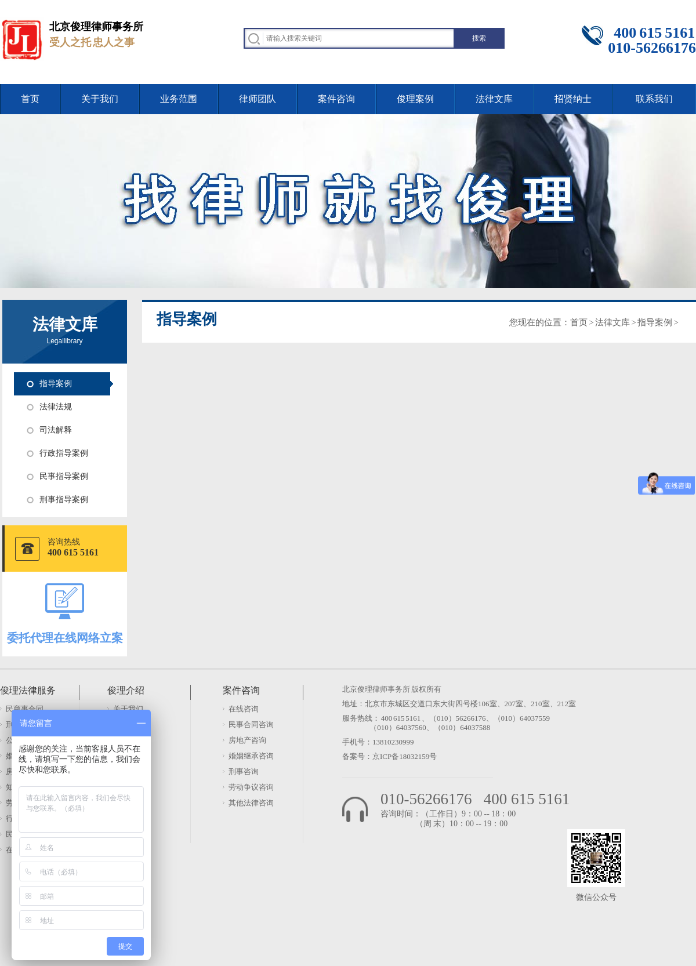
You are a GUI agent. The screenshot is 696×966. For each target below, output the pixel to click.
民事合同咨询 (251, 724)
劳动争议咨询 (251, 787)
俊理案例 (415, 99)
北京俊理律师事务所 (376, 689)
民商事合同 (25, 708)
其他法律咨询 (251, 802)
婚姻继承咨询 (251, 755)
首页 (30, 99)
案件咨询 (336, 99)
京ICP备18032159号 (404, 756)
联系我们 (654, 99)
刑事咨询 (244, 771)
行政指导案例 (63, 453)
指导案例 (55, 383)
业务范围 (178, 99)
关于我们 (99, 99)
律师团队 (257, 99)
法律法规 (55, 406)
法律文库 (494, 99)
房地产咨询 (247, 740)
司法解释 (55, 430)
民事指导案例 (63, 476)
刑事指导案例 (63, 499)
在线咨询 (244, 708)
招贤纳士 (573, 99)
